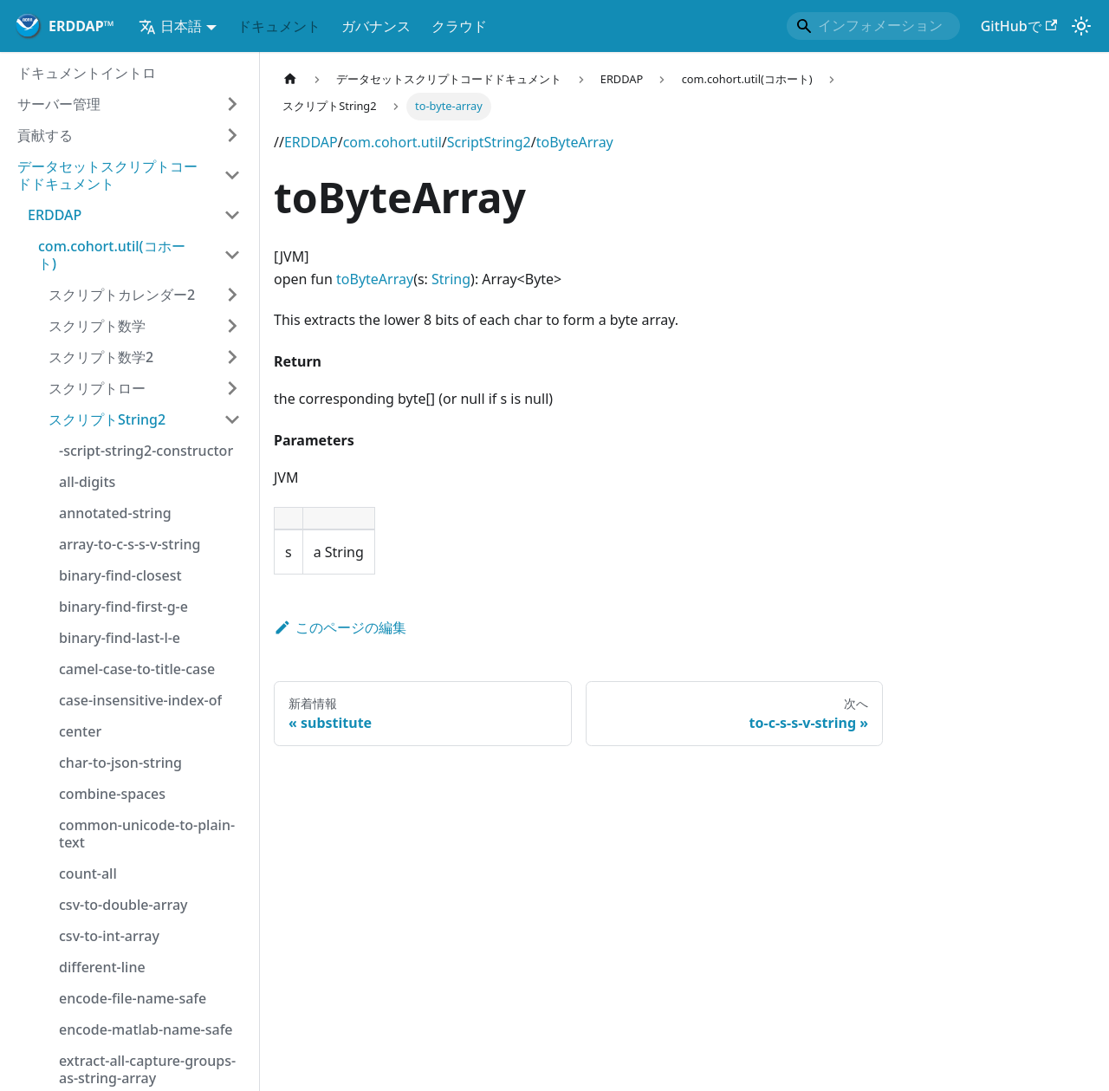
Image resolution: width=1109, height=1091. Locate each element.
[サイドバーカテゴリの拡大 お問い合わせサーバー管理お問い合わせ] (232, 104)
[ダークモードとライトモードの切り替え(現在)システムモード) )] (1081, 26)
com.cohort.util (392, 142)
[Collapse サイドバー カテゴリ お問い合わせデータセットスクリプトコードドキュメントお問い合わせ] (232, 175)
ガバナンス (376, 26)
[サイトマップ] (290, 79)
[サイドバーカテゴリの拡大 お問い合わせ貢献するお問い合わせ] (232, 135)
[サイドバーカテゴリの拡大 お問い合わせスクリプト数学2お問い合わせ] (232, 357)
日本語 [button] (170, 26)
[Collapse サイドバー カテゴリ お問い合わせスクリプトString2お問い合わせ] (232, 419)
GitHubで (1019, 26)
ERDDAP (311, 142)
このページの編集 (340, 627)
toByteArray (574, 142)
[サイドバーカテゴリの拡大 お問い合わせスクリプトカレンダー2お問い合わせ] (232, 294)
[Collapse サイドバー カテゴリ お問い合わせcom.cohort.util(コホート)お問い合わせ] (232, 254)
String (450, 279)
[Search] (873, 26)
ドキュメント (279, 26)
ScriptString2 (489, 142)
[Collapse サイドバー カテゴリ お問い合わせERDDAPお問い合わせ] (232, 215)
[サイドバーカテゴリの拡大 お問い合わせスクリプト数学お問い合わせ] (232, 326)
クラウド (459, 26)
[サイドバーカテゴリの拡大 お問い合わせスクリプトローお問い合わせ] (232, 388)
